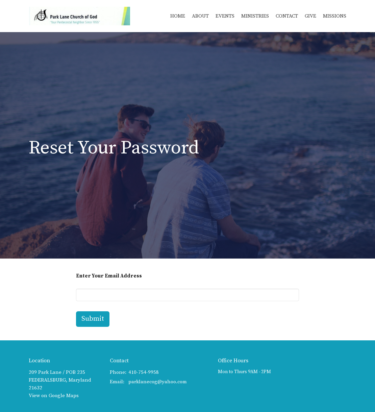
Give (310, 16)
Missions (334, 16)
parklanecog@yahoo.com (157, 382)
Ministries (255, 16)
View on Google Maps (54, 395)
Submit (92, 319)
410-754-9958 (143, 372)
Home (177, 16)
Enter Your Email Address (109, 276)
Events (225, 16)
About (200, 16)
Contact (287, 16)
